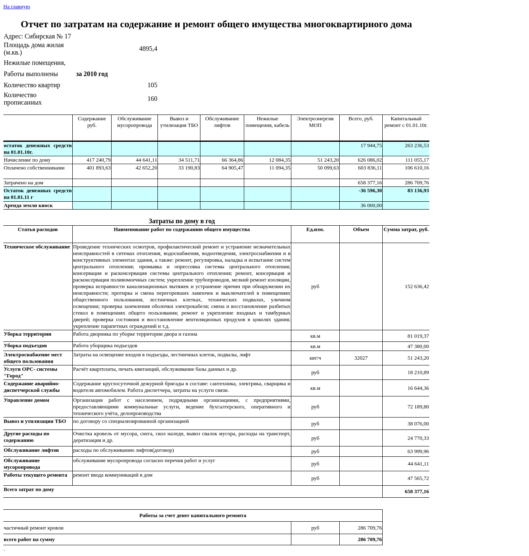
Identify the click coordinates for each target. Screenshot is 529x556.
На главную (16, 6)
